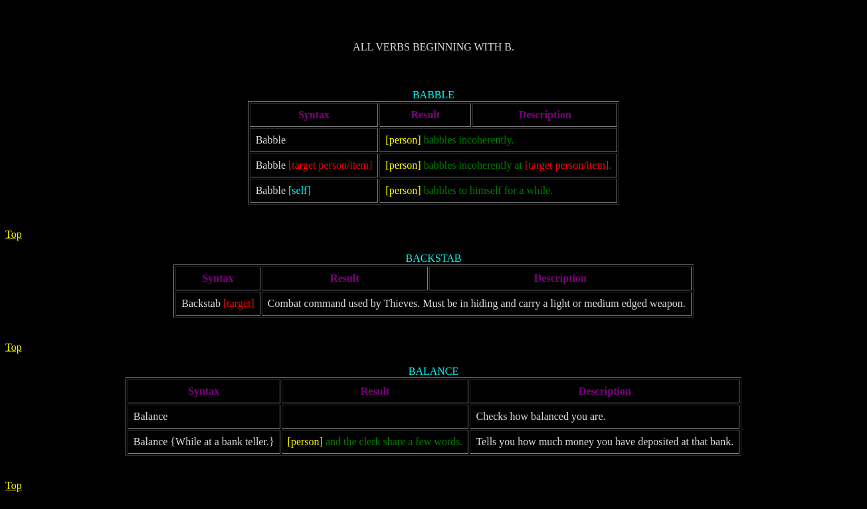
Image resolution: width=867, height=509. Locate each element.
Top (13, 234)
